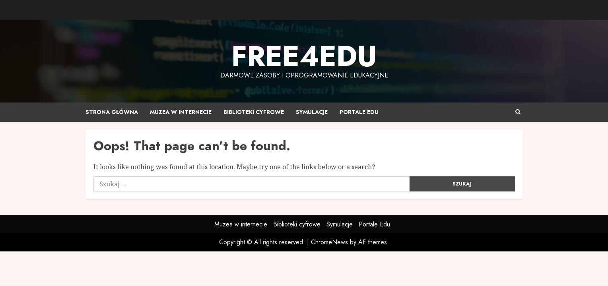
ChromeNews (329, 242)
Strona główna (111, 112)
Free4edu (304, 56)
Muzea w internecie (181, 112)
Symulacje (312, 112)
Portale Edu (359, 112)
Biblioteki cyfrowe (253, 112)
